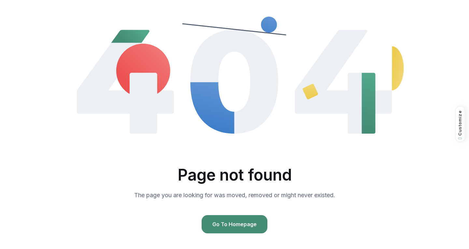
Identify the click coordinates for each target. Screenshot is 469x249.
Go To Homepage (234, 224)
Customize (460, 124)
